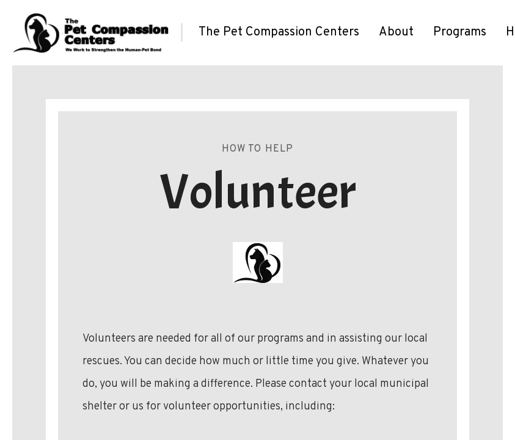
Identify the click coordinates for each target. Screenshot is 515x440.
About (396, 32)
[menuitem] (279, 32)
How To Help (258, 149)
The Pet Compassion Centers (279, 32)
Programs (459, 32)
